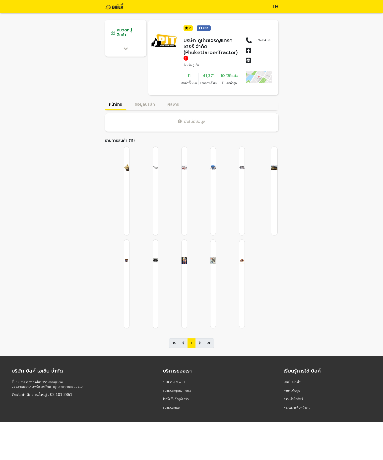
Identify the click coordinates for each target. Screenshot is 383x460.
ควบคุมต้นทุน (292, 390)
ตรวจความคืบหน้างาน (297, 407)
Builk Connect (171, 407)
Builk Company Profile (177, 390)
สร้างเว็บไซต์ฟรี (293, 399)
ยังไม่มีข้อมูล (191, 121)
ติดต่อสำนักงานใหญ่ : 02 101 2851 (42, 395)
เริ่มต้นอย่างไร (292, 382)
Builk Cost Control (174, 382)
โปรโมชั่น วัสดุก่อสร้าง (176, 399)
